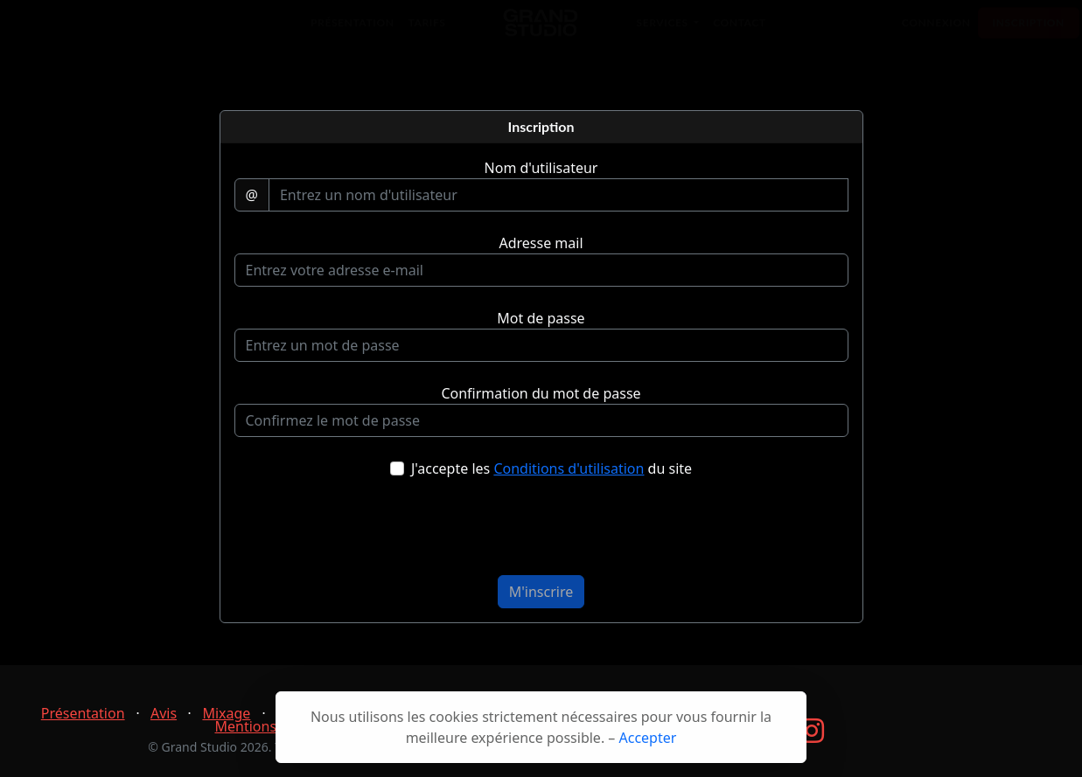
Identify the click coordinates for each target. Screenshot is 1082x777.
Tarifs (427, 31)
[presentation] (541, 534)
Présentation (352, 31)
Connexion (936, 31)
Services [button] (664, 31)
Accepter (648, 737)
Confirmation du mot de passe (540, 393)
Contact (739, 31)
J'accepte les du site (551, 468)
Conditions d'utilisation (568, 468)
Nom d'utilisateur (541, 167)
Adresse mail (541, 243)
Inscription (1029, 31)
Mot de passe (540, 318)
